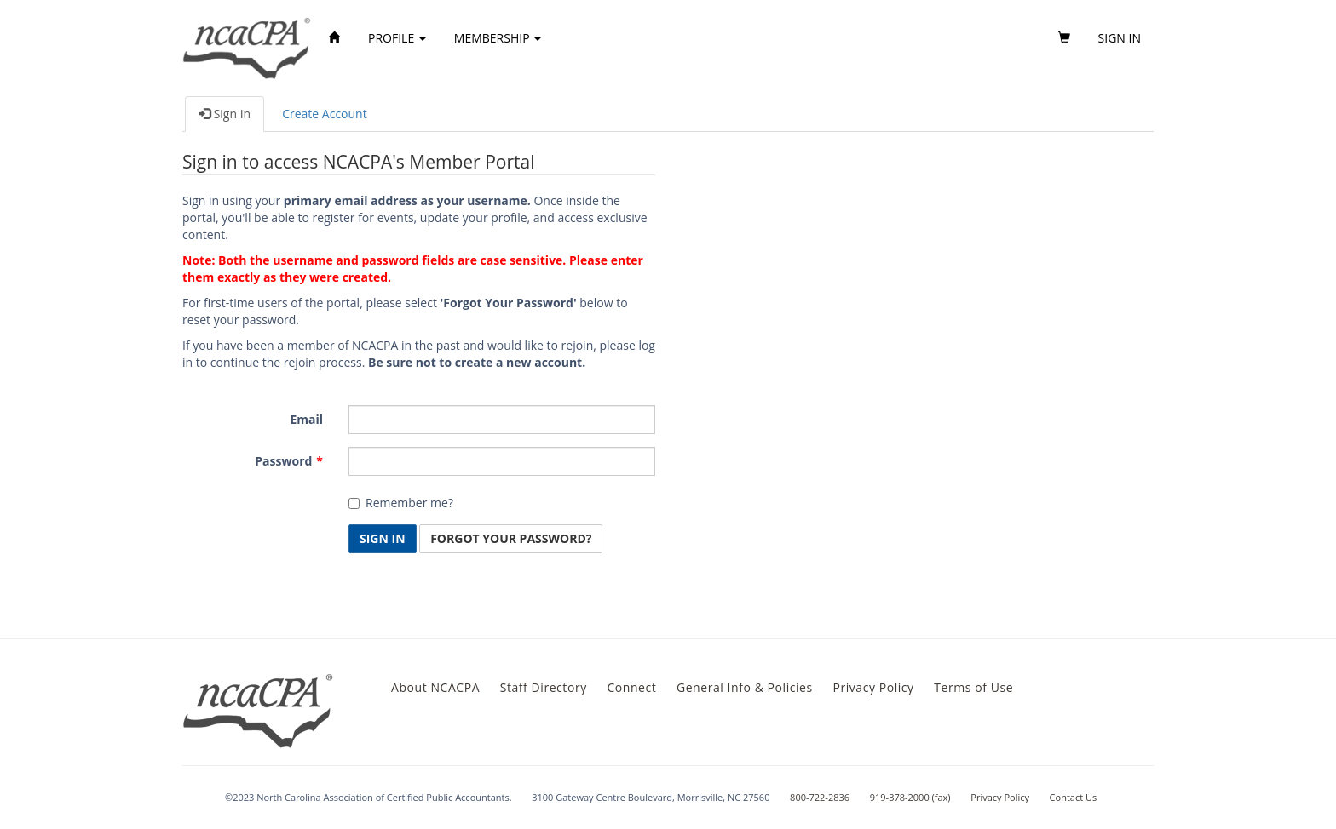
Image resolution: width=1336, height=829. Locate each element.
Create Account (324, 114)
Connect (631, 687)
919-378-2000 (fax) (910, 797)
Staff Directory (543, 687)
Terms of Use (973, 687)
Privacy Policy (872, 687)
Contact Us (1073, 797)
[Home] (334, 38)
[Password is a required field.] (501, 461)
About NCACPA (435, 687)
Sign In (224, 114)
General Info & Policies (745, 687)
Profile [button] (397, 38)
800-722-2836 (819, 797)
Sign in (1119, 38)
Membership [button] (497, 38)
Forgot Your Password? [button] (510, 538)
